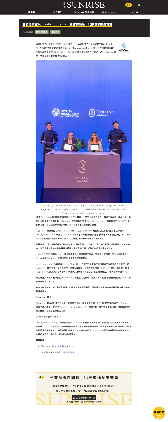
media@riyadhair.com (64, 346)
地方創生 (57, 12)
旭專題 (31, 12)
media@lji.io (68, 352)
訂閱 (128, 5)
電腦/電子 (55, 32)
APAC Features (110, 12)
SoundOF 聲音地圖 (84, 12)
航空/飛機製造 (41, 32)
